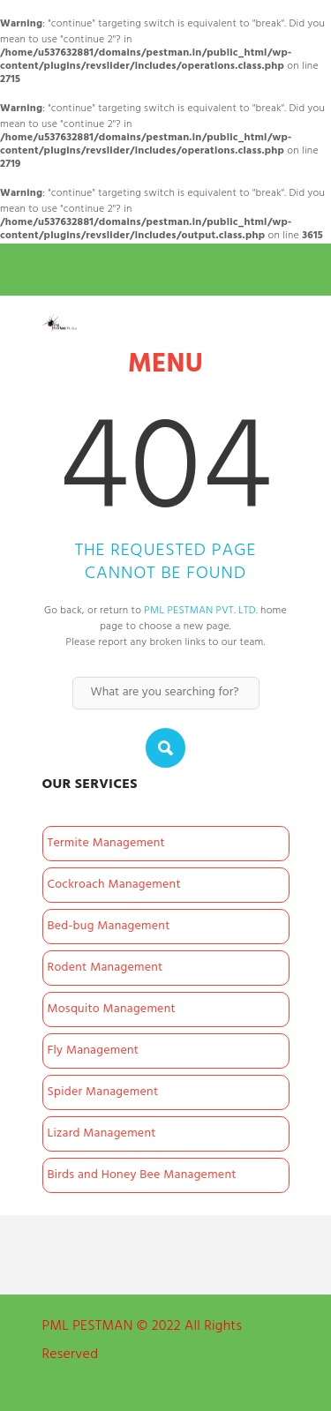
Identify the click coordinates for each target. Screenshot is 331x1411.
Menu (165, 364)
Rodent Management (105, 967)
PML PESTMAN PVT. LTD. (201, 610)
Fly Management (93, 1050)
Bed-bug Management (109, 926)
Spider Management (103, 1092)
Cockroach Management (114, 884)
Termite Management (107, 843)
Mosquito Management (112, 1009)
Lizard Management (102, 1133)
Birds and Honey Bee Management (142, 1175)
